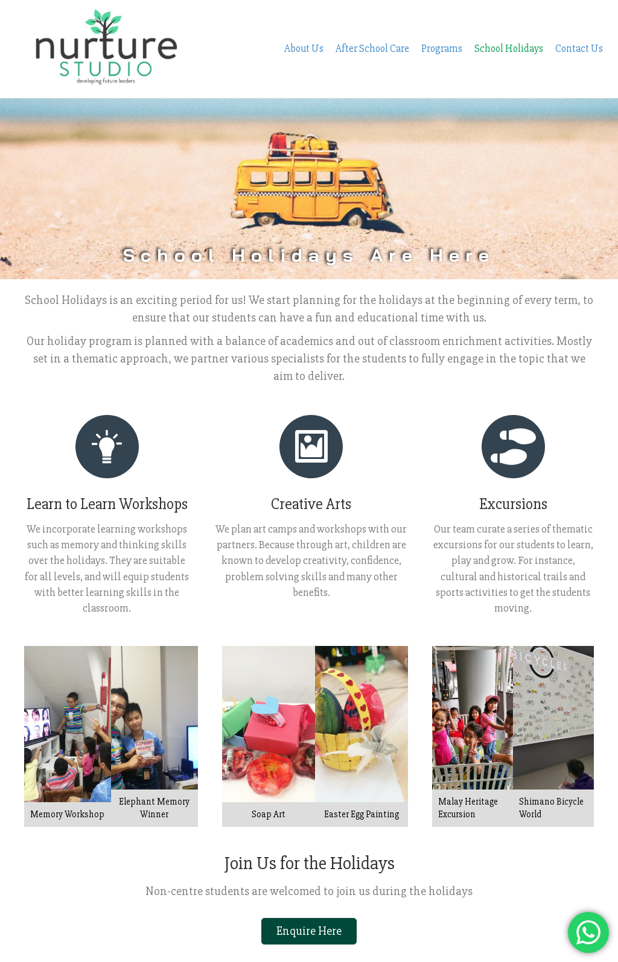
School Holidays (508, 28)
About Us (303, 28)
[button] (309, 889)
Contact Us (579, 28)
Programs (441, 28)
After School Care (372, 28)
